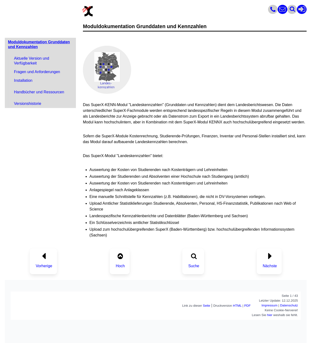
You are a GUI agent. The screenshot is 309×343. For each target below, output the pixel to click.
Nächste (270, 266)
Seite (206, 305)
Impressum (269, 305)
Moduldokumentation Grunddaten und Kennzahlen (39, 44)
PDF (247, 305)
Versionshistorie (27, 104)
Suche (193, 266)
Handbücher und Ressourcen (39, 92)
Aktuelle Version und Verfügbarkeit (31, 60)
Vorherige (44, 266)
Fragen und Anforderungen (37, 72)
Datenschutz (289, 305)
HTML (237, 305)
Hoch (120, 266)
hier (269, 315)
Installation (23, 80)
